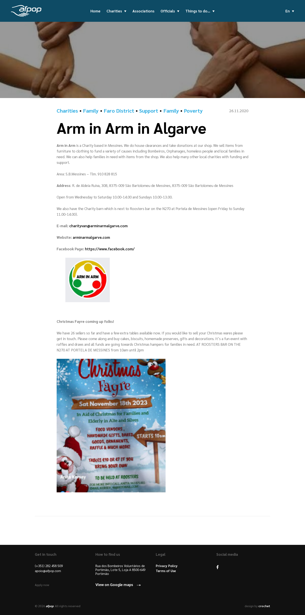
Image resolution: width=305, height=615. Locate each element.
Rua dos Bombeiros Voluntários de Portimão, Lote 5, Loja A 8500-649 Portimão (120, 570)
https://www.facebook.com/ (110, 248)
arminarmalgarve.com (91, 237)
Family (90, 110)
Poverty (193, 110)
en (287, 11)
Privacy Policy (167, 566)
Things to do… (197, 11)
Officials (168, 11)
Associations (143, 10)
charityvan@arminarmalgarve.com (98, 225)
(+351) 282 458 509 (49, 566)
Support (148, 110)
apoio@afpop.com (48, 571)
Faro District (119, 110)
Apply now (42, 585)
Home (95, 10)
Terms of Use (166, 571)
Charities (114, 11)
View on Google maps (114, 584)
